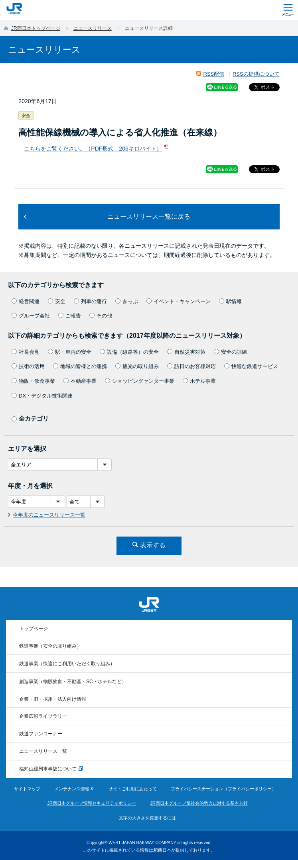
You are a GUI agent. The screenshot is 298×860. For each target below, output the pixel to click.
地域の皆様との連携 (80, 366)
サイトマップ (27, 788)
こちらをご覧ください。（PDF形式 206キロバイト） (93, 148)
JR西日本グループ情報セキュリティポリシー (91, 803)
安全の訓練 (230, 352)
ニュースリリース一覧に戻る (148, 216)
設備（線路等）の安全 (129, 352)
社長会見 (25, 352)
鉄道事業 (50, 646)
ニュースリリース (92, 28)
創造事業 (72, 681)
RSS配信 (214, 74)
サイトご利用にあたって (133, 788)
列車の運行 (90, 301)
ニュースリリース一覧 (43, 751)
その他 (100, 316)
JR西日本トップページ (35, 28)
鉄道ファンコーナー (40, 733)
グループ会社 (31, 316)
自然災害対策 (186, 352)
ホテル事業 (199, 381)
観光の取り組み (137, 366)
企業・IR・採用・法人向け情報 (52, 699)
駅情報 (230, 301)
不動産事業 (80, 381)
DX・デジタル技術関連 (42, 396)
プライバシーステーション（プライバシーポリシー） (223, 788)
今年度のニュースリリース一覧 (49, 515)
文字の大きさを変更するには (147, 817)
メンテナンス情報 (71, 788)
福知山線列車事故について (51, 769)
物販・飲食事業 (33, 381)
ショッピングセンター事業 (139, 381)
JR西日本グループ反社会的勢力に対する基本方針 (198, 803)
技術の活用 (28, 366)
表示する (153, 545)
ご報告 (69, 316)
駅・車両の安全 (69, 352)
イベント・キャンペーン (178, 301)
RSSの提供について (256, 74)
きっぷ (126, 301)
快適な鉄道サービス (251, 366)
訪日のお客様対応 (191, 366)
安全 (56, 301)
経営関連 (25, 301)
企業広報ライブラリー (43, 716)
